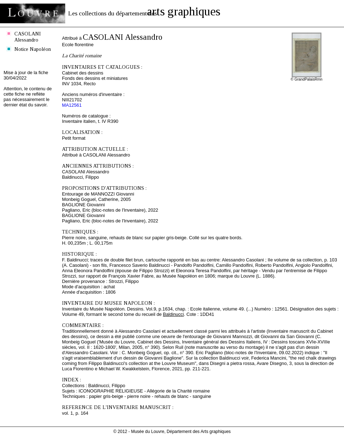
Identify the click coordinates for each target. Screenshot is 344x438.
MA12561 (72, 105)
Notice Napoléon (32, 49)
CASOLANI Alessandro (27, 37)
